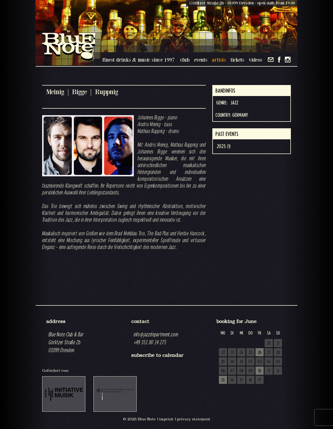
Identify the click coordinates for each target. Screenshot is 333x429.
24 (241, 352)
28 (278, 352)
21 (277, 343)
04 (269, 361)
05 (278, 361)
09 (250, 371)
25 (250, 352)
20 (269, 343)
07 (232, 371)
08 (241, 371)
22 (223, 352)
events (200, 60)
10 (259, 371)
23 (232, 352)
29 (223, 361)
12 (277, 371)
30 (232, 361)
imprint (166, 419)
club (185, 60)
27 (269, 352)
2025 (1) (224, 146)
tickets (237, 60)
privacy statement (193, 419)
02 (250, 361)
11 (269, 371)
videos (255, 60)
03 (260, 361)
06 (223, 371)
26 (260, 352)
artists (219, 60)
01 (241, 361)
